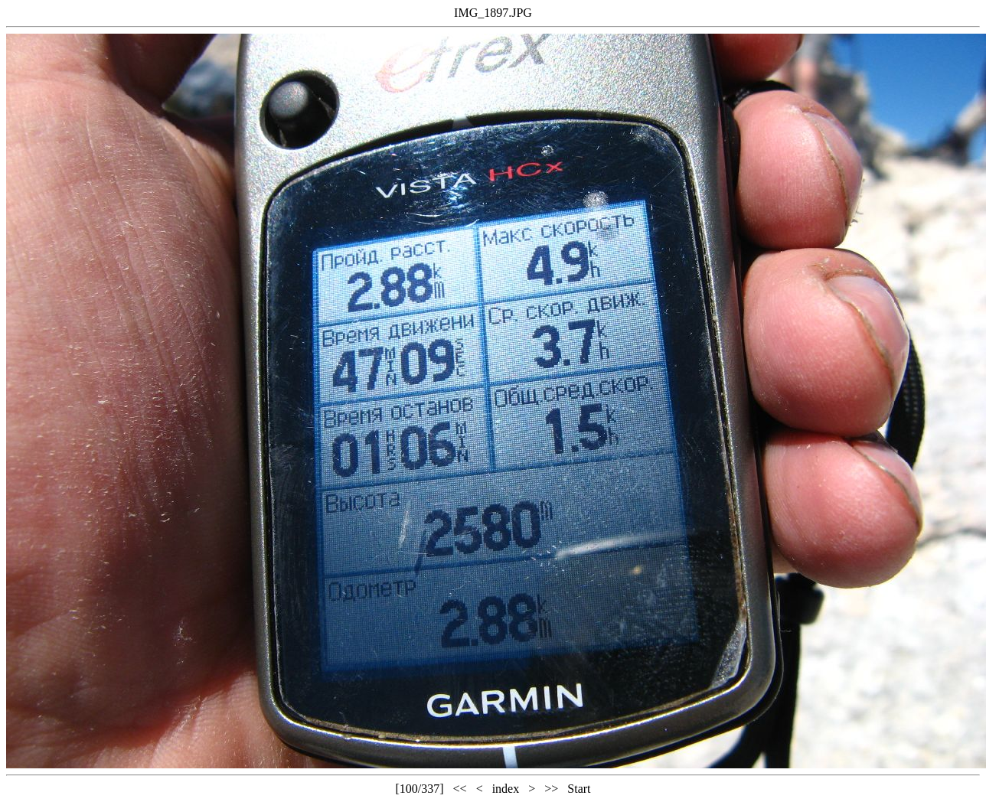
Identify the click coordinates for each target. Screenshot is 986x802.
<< (460, 788)
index (506, 788)
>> (551, 788)
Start (578, 788)
